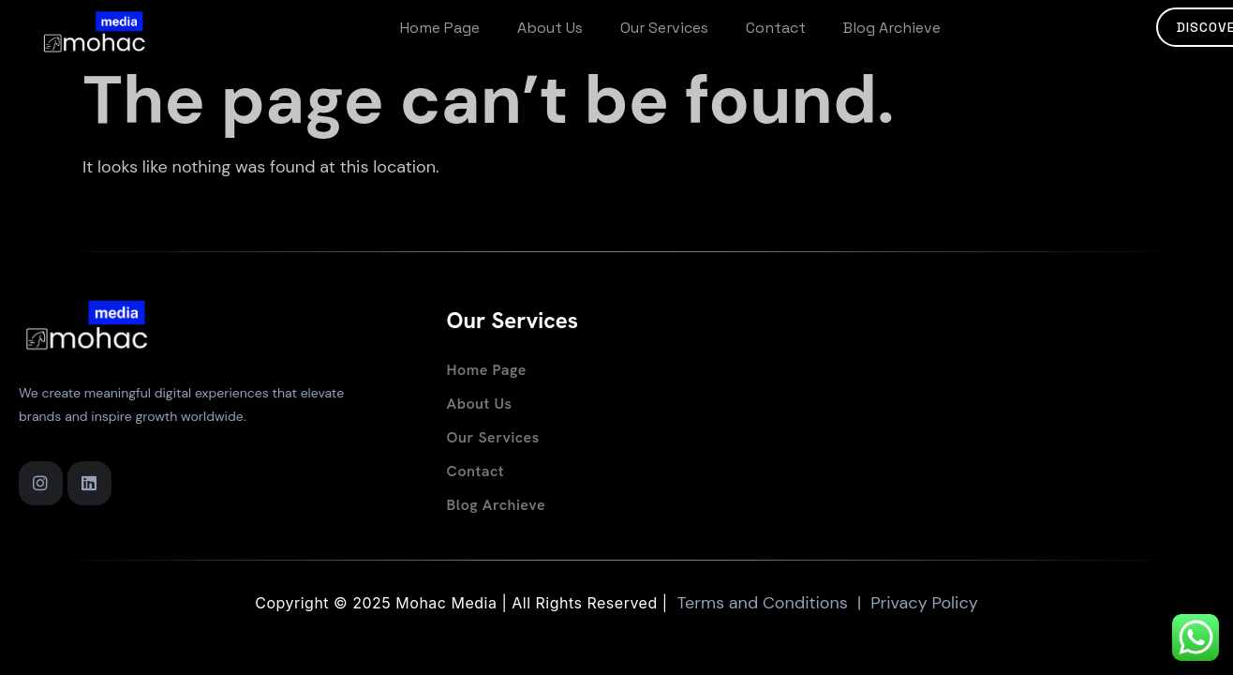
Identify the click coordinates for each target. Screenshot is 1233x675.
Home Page (440, 28)
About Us (550, 28)
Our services (664, 28)
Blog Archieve (892, 28)
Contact (776, 28)
